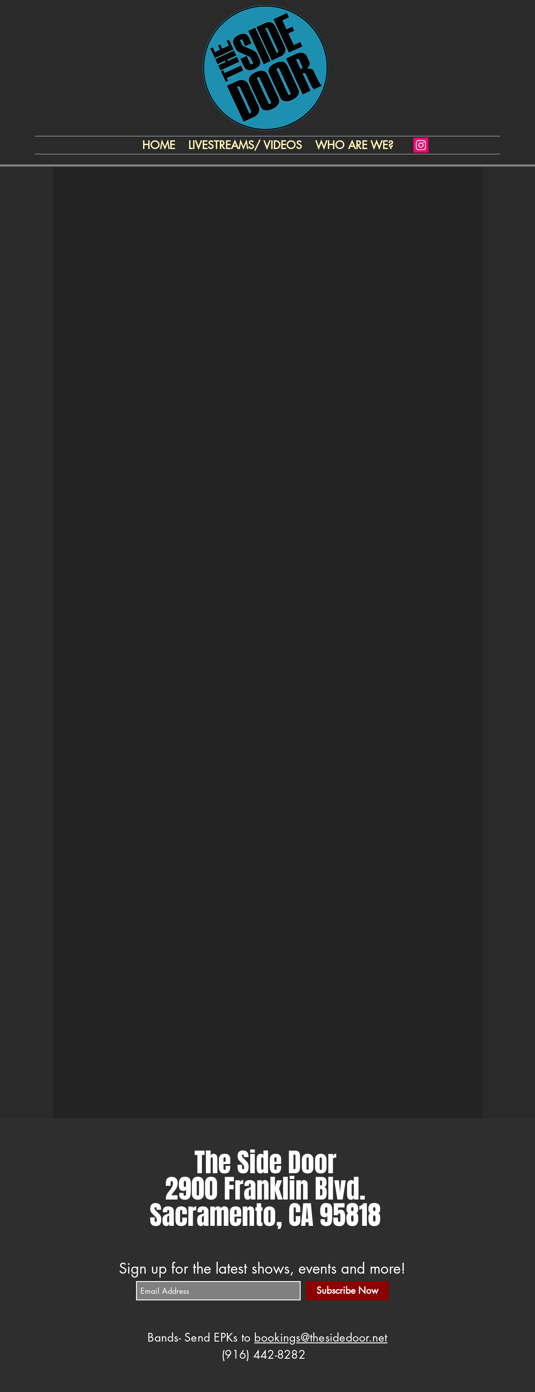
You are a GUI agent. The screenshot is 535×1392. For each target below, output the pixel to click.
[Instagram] (420, 145)
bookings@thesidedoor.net (320, 1337)
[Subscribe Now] (347, 1290)
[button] (354, 145)
